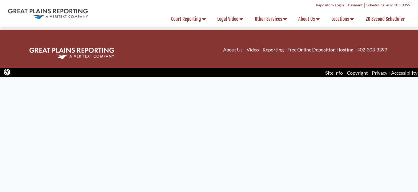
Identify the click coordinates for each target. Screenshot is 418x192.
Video (253, 50)
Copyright (357, 72)
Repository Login (330, 5)
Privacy (379, 72)
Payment (355, 5)
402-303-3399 (372, 50)
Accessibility (404, 72)
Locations (342, 19)
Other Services (271, 19)
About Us (309, 19)
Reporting (273, 50)
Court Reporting (188, 19)
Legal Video (230, 19)
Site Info (334, 72)
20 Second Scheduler (385, 19)
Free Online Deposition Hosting (320, 50)
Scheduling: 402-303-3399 (388, 5)
